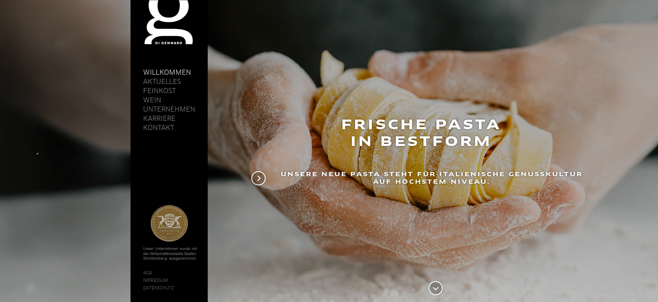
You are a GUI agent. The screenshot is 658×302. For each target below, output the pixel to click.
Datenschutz (158, 287)
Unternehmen (169, 109)
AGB (147, 272)
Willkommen (167, 72)
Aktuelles (162, 81)
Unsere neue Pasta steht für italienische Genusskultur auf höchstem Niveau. (432, 178)
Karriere (159, 118)
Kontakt (158, 127)
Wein (152, 100)
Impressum (155, 280)
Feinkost (159, 90)
